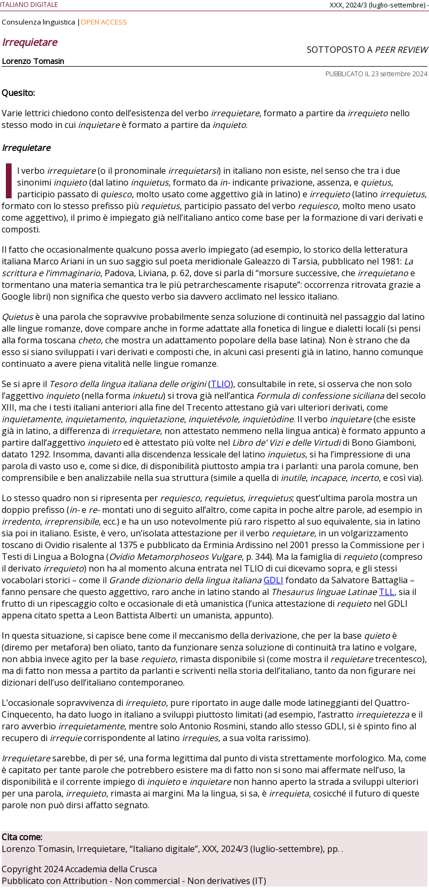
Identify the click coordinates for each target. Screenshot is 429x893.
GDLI (273, 580)
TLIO (221, 384)
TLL (386, 592)
